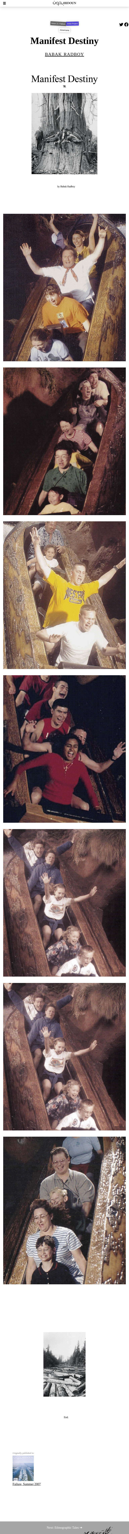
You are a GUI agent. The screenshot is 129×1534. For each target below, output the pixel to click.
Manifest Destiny (64, 41)
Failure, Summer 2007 (27, 1471)
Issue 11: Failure (58, 23)
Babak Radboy (64, 53)
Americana (64, 30)
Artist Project (72, 23)
